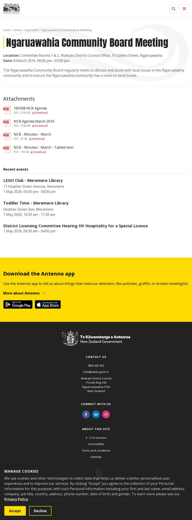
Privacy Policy (16, 499)
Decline (40, 510)
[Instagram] (106, 414)
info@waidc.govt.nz (96, 372)
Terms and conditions (96, 450)
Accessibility (96, 444)
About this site (96, 429)
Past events (32, 30)
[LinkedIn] (96, 414)
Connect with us (96, 404)
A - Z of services (96, 438)
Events (18, 30)
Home (7, 30)
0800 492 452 (96, 365)
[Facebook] (86, 414)
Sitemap (96, 457)
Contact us (96, 357)
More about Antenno (21, 293)
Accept (15, 510)
